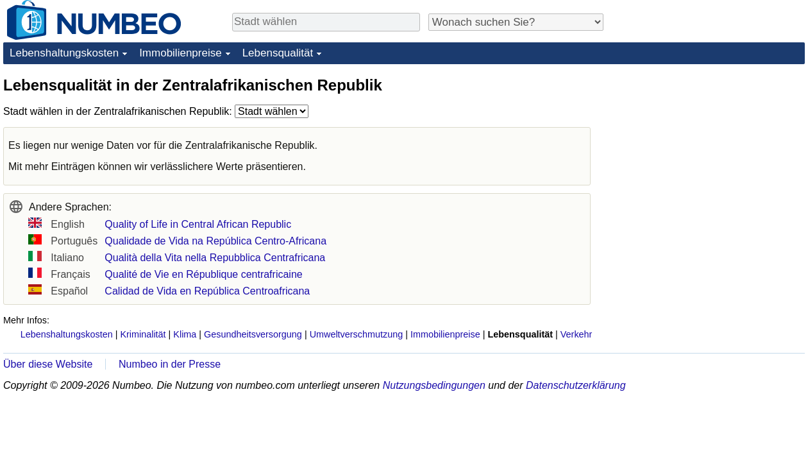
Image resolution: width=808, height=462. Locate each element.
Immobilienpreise (180, 53)
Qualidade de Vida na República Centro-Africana (215, 240)
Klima (184, 334)
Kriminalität (142, 334)
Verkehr (576, 334)
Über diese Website (47, 364)
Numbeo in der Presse (170, 364)
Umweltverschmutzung (356, 334)
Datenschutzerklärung (576, 385)
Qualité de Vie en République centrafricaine (203, 274)
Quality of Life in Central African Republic (198, 224)
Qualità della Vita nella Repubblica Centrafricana (215, 257)
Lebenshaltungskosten (64, 53)
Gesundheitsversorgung (253, 334)
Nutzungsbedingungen (434, 385)
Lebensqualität (278, 53)
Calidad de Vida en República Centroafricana (207, 291)
